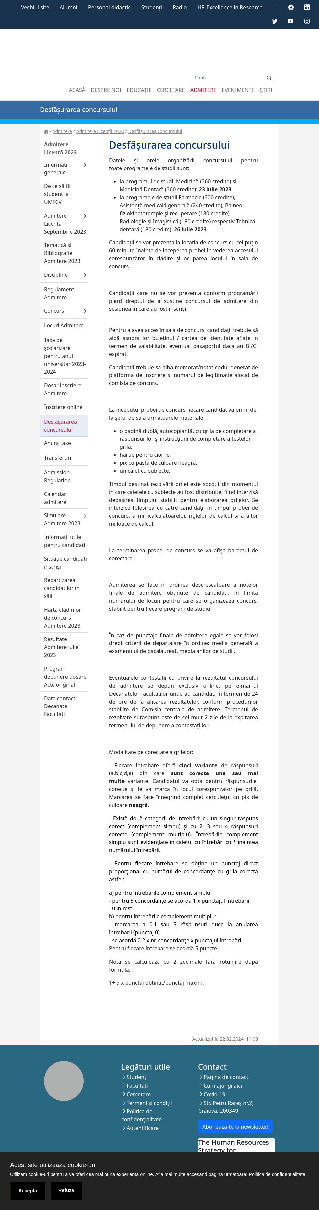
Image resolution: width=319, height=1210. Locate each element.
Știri (266, 90)
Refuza (66, 1190)
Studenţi (137, 1077)
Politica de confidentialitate (277, 1174)
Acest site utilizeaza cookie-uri (52, 1165)
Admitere (203, 90)
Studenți (151, 7)
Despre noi (106, 90)
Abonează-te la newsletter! (235, 1126)
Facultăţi (137, 1085)
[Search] (228, 77)
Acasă (77, 90)
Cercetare (171, 90)
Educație (139, 90)
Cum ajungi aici (223, 1085)
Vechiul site (35, 7)
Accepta (27, 1190)
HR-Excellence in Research (230, 7)
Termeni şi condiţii (149, 1103)
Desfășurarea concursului (155, 131)
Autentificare (143, 1128)
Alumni (68, 7)
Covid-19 (214, 1094)
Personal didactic (109, 7)
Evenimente (238, 90)
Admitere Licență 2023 (100, 131)
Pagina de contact (226, 1077)
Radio (180, 7)
